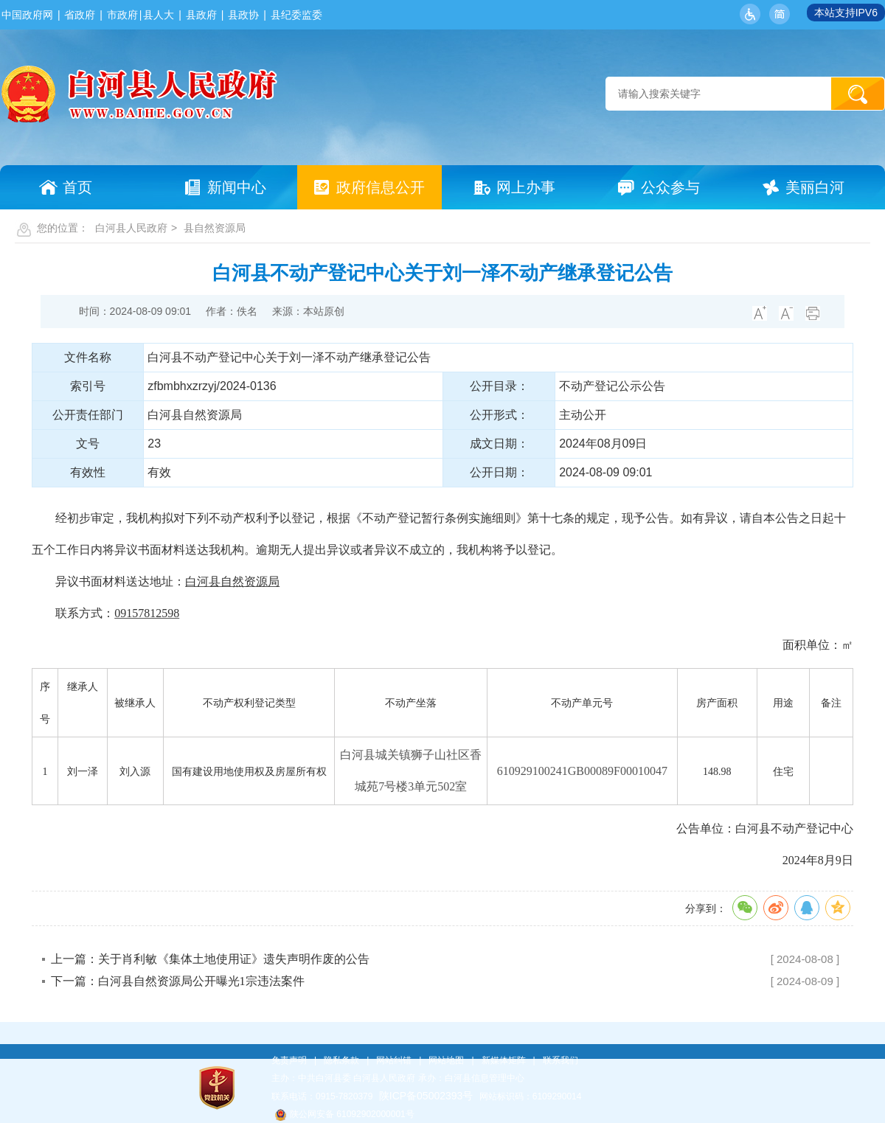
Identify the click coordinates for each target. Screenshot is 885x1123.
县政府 (201, 15)
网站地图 (446, 1060)
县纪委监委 (296, 15)
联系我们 (560, 1060)
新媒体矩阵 (504, 1060)
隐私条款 (341, 1060)
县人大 (158, 15)
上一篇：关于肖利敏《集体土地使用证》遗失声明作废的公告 (210, 959)
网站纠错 (394, 1060)
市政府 (122, 15)
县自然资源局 (215, 228)
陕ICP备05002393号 (426, 1096)
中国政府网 (27, 15)
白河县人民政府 (131, 228)
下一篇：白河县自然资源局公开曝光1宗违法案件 (178, 981)
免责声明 (289, 1060)
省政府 (79, 15)
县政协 (243, 15)
